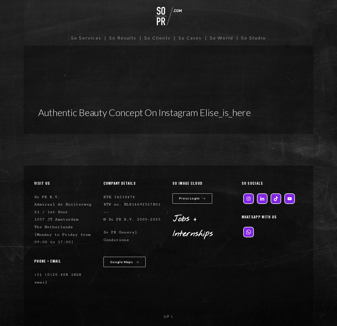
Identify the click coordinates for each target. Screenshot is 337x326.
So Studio (253, 37)
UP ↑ (168, 316)
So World (222, 37)
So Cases (190, 37)
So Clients (157, 37)
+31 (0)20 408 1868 (57, 274)
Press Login (192, 198)
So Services (86, 37)
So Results (122, 37)
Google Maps (124, 262)
